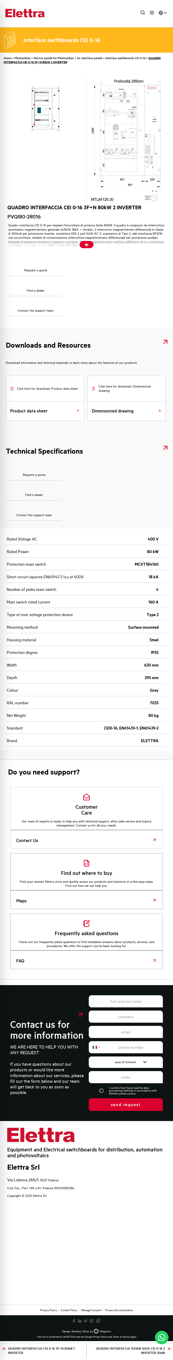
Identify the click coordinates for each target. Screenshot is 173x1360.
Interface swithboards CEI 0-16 (125, 58)
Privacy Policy (100, 1336)
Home (7, 58)
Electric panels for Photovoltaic (54, 58)
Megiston (102, 1331)
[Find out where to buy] (86, 863)
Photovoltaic (22, 58)
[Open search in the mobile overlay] (141, 13)
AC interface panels (89, 58)
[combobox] (95, 1047)
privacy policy (127, 1093)
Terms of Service (121, 1336)
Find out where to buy (86, 873)
